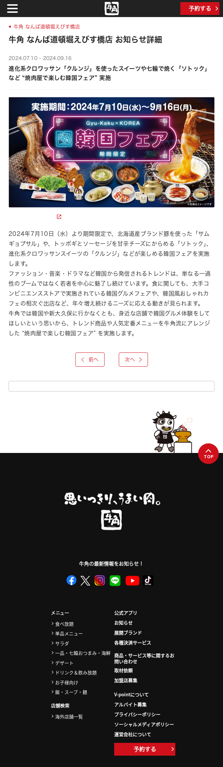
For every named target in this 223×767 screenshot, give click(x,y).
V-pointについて (131, 694)
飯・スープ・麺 (71, 691)
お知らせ (123, 622)
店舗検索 (60, 705)
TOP (208, 454)
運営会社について (132, 734)
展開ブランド (128, 632)
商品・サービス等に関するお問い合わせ (144, 659)
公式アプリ (125, 612)
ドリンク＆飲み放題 (76, 672)
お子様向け (66, 682)
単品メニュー (69, 633)
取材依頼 (123, 670)
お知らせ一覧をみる (111, 386)
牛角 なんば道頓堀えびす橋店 (47, 26)
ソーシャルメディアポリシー (144, 724)
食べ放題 (64, 623)
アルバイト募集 (130, 704)
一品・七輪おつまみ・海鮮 (83, 652)
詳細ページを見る (35, 217)
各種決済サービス (132, 642)
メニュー (60, 613)
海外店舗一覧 (69, 716)
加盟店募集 (125, 680)
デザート (64, 662)
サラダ (62, 643)
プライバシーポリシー (137, 714)
